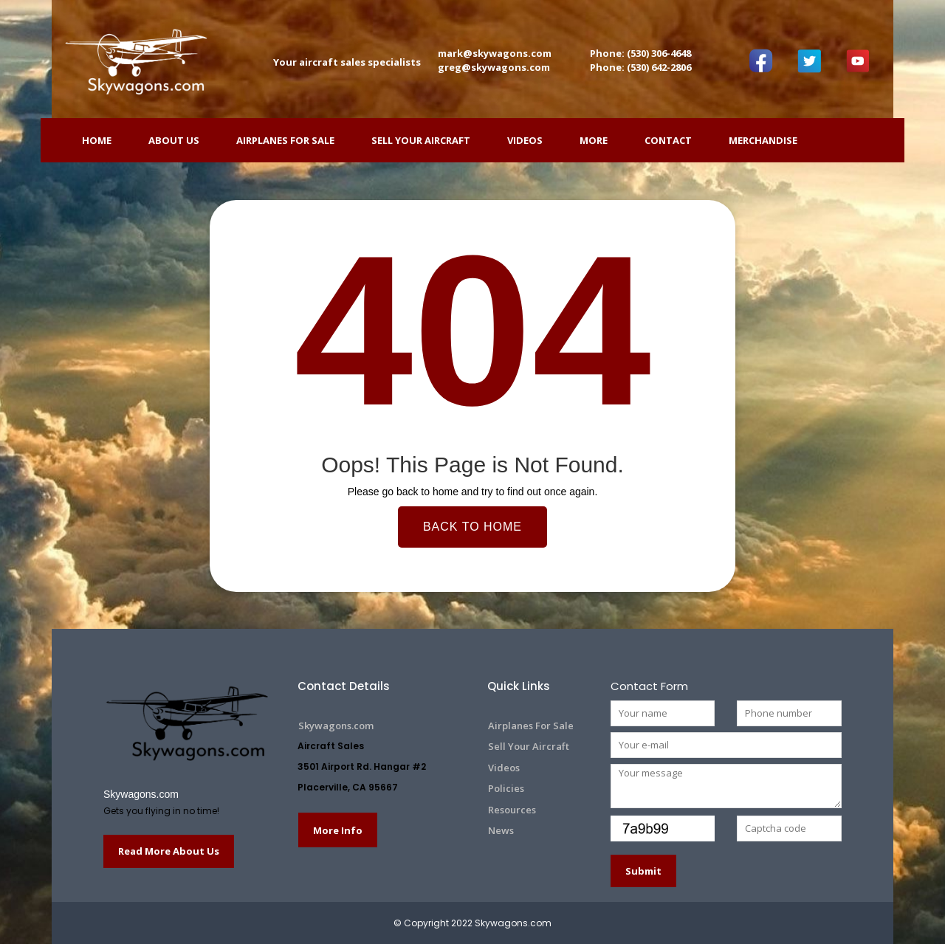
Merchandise (763, 140)
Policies (506, 788)
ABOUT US (173, 140)
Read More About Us (168, 851)
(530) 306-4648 (659, 53)
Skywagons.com (141, 794)
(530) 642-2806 (659, 67)
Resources (512, 809)
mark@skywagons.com (494, 53)
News (501, 830)
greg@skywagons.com (494, 67)
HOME (96, 140)
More (594, 140)
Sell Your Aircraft (420, 140)
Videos (525, 140)
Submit (643, 871)
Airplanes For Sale (285, 140)
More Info (337, 830)
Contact (668, 140)
